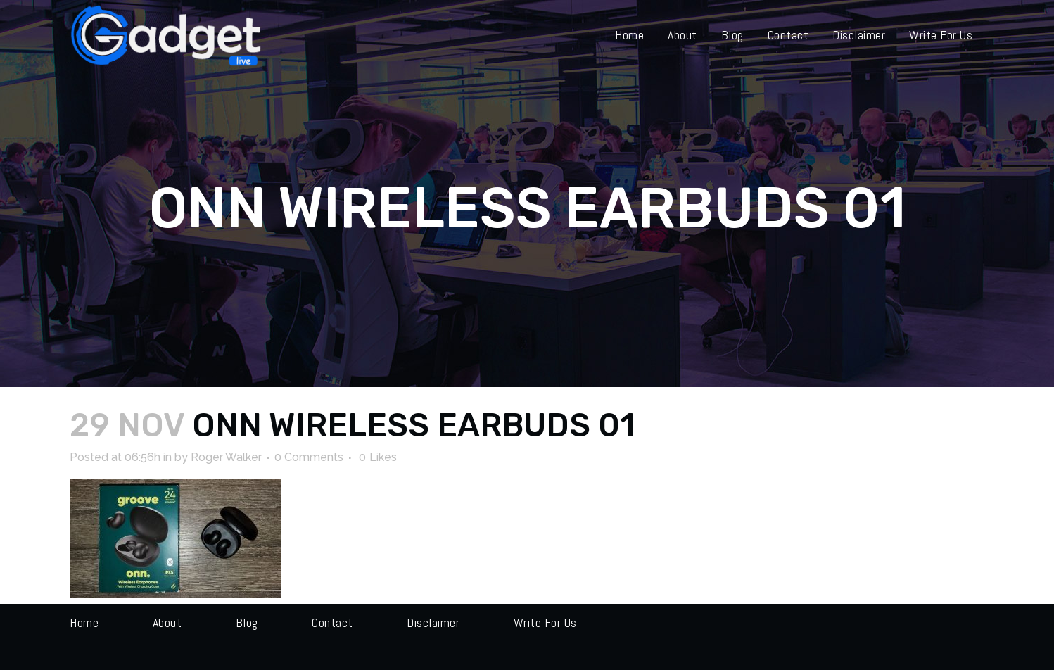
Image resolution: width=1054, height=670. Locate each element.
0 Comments (308, 457)
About (167, 622)
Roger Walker (226, 457)
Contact (332, 622)
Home (84, 622)
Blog (247, 622)
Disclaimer (433, 622)
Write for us (545, 622)
